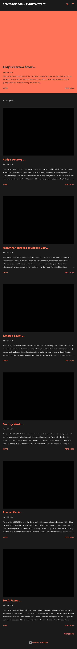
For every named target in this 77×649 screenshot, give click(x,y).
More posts (69, 634)
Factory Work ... (13, 424)
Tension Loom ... (13, 336)
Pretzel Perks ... (13, 512)
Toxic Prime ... (12, 600)
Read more (69, 88)
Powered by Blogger (38, 642)
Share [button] (5, 88)
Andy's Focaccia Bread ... (19, 67)
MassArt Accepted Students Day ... (26, 247)
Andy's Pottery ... (14, 159)
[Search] (67, 4)
